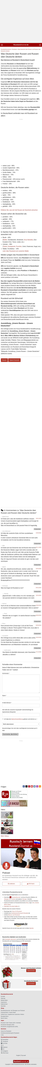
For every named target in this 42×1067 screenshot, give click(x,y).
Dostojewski (11, 246)
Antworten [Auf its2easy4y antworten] (37, 591)
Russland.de (20, 45)
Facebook (4, 1041)
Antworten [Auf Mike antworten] (37, 565)
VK (2, 1049)
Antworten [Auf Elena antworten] (37, 633)
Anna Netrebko (28, 239)
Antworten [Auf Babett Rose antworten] (37, 529)
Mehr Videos (5, 836)
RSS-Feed (4, 1053)
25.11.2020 (38, 547)
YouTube (4, 1043)
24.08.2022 (38, 533)
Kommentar (5, 673)
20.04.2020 (38, 568)
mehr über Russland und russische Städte (16, 251)
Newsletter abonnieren (10, 939)
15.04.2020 (38, 595)
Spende (31, 928)
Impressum (4, 1002)
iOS (33, 902)
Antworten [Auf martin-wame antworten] (37, 658)
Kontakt (3, 996)
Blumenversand (31, 970)
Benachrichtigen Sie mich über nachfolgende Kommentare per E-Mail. (21, 726)
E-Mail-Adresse (6, 702)
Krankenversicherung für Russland (19, 913)
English (18, 1055)
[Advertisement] (21, 21)
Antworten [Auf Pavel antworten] (37, 621)
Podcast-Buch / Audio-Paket (8, 1012)
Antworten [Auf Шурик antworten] (37, 584)
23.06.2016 (38, 605)
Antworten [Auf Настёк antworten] (37, 601)
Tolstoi (5, 246)
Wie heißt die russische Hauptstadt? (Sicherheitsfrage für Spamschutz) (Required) (17, 711)
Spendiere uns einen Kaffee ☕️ (12, 906)
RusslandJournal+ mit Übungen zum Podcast (13, 1010)
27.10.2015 (38, 652)
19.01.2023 (38, 518)
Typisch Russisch (14, 360)
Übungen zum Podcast (9, 899)
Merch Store (7, 904)
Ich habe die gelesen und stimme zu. (20, 719)
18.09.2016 (38, 615)
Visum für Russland (17, 911)
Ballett (5, 239)
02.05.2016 (38, 625)
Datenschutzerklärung (17, 719)
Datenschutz (4, 1004)
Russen (4, 360)
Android (37, 902)
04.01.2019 (38, 587)
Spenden (3, 1006)
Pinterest (4, 1047)
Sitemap (3, 998)
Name (4, 695)
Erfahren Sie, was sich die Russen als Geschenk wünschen (19, 210)
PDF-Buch (30, 883)
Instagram (4, 1051)
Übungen (24, 899)
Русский (23, 1055)
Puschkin (19, 246)
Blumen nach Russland (14, 915)
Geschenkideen (31, 983)
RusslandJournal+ (16, 897)
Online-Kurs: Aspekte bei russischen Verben (12, 1014)
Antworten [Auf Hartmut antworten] (37, 611)
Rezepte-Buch (4, 1016)
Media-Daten (4, 1000)
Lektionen (11, 883)
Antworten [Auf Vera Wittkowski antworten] (37, 543)
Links (2, 1035)
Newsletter (4, 1039)
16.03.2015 (38, 637)
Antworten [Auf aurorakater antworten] (37, 648)
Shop (27, 902)
